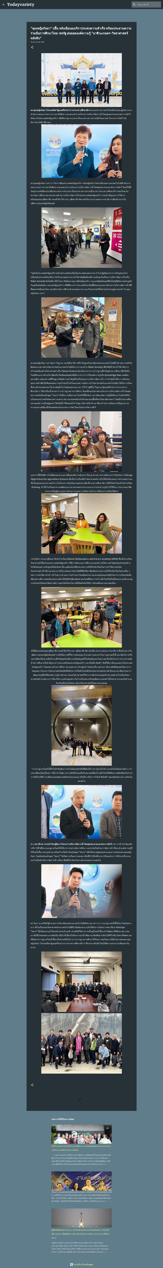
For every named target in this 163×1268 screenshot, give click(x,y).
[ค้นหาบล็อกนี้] (148, 5)
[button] (32, 47)
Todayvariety (20, 4)
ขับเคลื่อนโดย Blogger (81, 1264)
